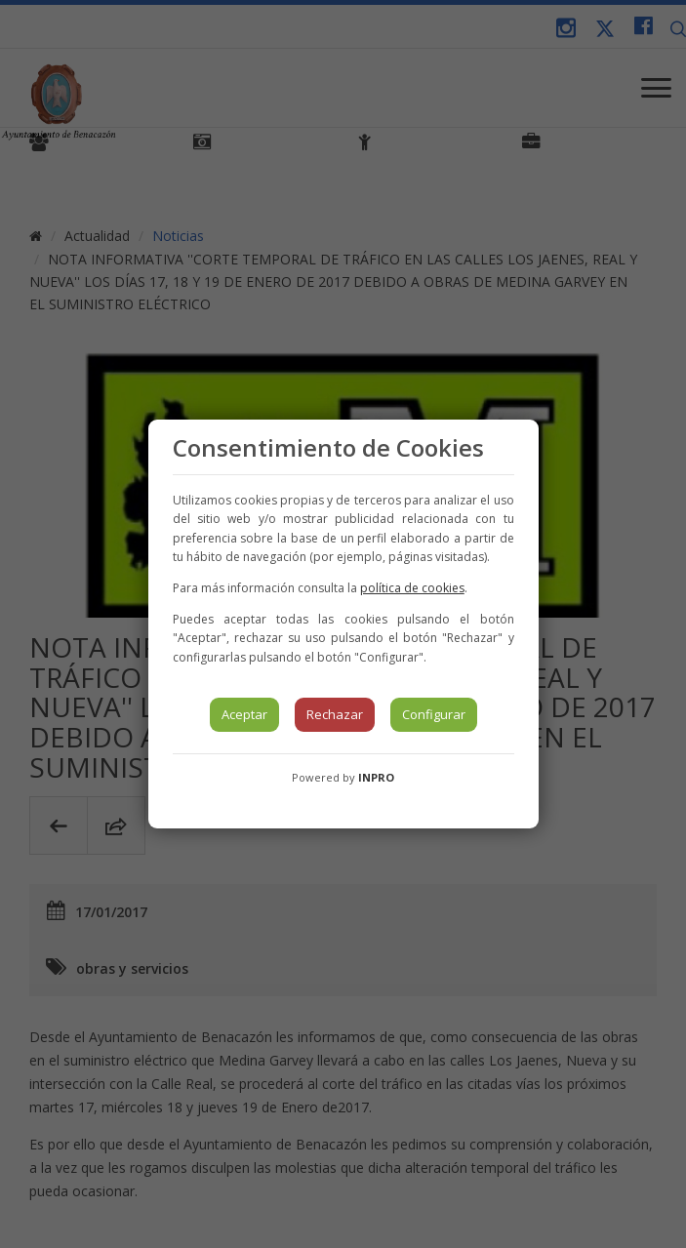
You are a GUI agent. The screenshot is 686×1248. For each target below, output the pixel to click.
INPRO (376, 777)
